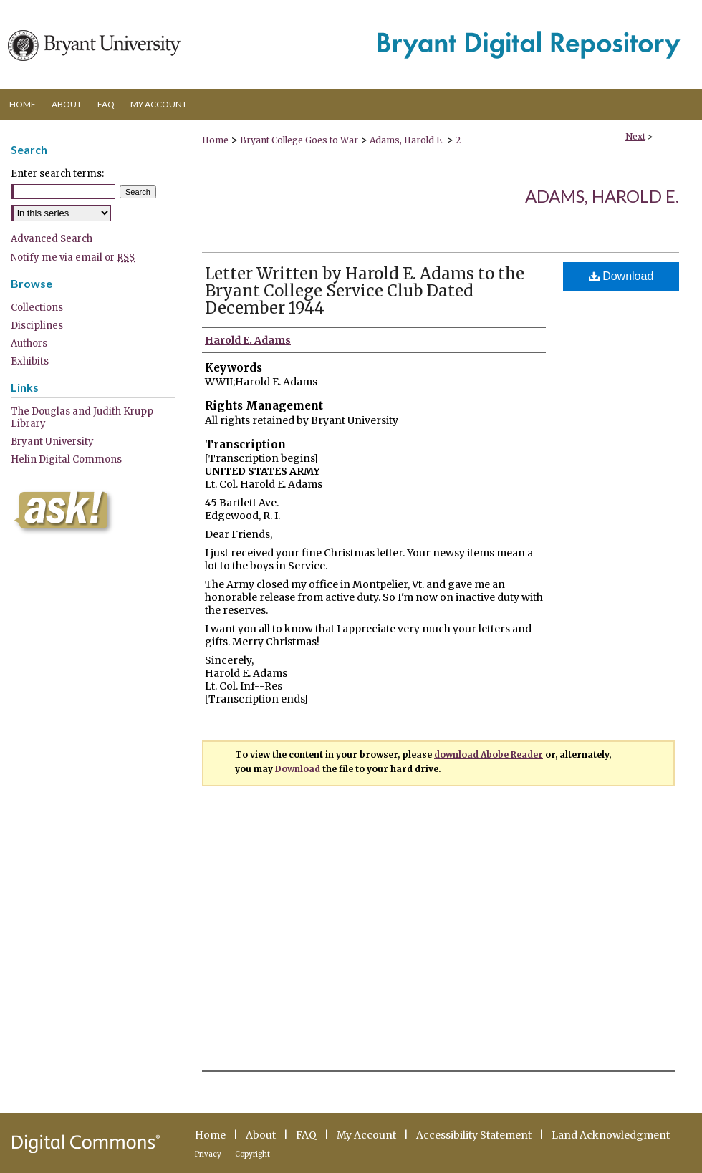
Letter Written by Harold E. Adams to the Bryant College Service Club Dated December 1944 (364, 291)
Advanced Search (51, 239)
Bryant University (52, 441)
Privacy (208, 1154)
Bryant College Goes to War (299, 140)
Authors (29, 343)
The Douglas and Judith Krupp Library (82, 417)
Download (621, 276)
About (261, 1135)
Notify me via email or (73, 257)
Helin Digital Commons (66, 459)
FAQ (306, 1135)
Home (215, 140)
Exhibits (30, 361)
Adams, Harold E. (407, 140)
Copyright (252, 1154)
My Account (366, 1135)
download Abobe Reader (488, 754)
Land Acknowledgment (611, 1135)
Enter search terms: (57, 174)
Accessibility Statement (474, 1135)
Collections (37, 307)
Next (635, 136)
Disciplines (37, 325)
